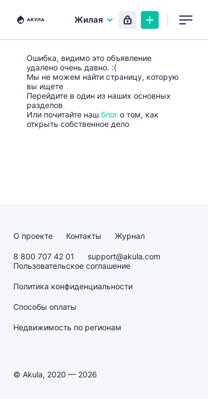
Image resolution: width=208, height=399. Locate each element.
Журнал (130, 236)
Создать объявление (149, 20)
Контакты (84, 236)
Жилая (94, 19)
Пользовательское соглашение (71, 265)
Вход (127, 20)
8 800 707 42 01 (43, 256)
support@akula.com (124, 256)
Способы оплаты (45, 306)
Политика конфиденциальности (73, 286)
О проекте (33, 236)
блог (109, 114)
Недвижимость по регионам (67, 327)
